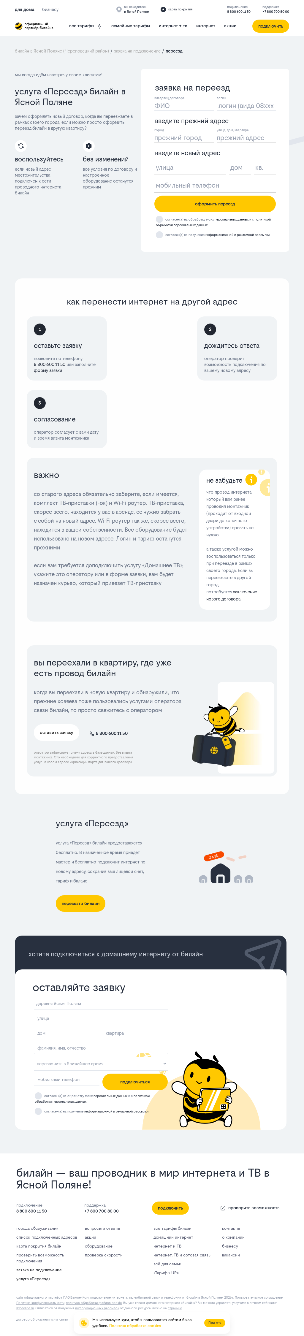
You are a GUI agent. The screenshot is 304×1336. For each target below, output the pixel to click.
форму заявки (48, 370)
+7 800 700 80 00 (275, 12)
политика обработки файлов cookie (94, 1303)
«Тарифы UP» (165, 1272)
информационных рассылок (97, 1308)
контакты (231, 1228)
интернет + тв (173, 25)
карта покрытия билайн (38, 1246)
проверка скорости (104, 1255)
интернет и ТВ (167, 1246)
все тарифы (85, 26)
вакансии (231, 1255)
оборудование (99, 1246)
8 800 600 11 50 (239, 12)
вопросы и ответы (102, 1228)
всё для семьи (167, 1263)
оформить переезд (215, 203)
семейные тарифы (130, 25)
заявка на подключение (39, 1269)
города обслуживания (37, 1228)
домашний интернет (173, 1237)
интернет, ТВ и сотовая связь (181, 1255)
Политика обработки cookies (135, 1326)
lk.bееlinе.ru (25, 1308)
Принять (214, 1323)
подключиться (135, 1081)
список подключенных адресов (46, 1237)
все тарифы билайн (172, 1228)
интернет (205, 25)
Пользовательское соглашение (259, 1297)
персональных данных (231, 219)
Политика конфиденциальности (40, 1303)
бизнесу (230, 1246)
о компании (233, 1237)
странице (175, 1308)
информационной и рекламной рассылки (237, 235)
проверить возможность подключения (40, 1258)
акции (230, 25)
